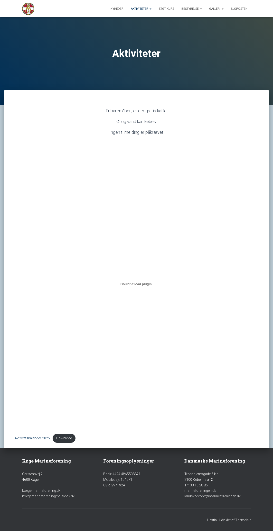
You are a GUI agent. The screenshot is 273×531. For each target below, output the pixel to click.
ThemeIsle (243, 520)
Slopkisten (239, 8)
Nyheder (117, 8)
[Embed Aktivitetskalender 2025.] (136, 283)
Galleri (216, 8)
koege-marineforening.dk (41, 490)
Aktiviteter (141, 8)
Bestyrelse (191, 8)
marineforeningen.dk (200, 490)
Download (64, 438)
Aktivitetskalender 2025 (32, 438)
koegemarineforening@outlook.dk (48, 496)
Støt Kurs (166, 8)
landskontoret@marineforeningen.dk (212, 496)
